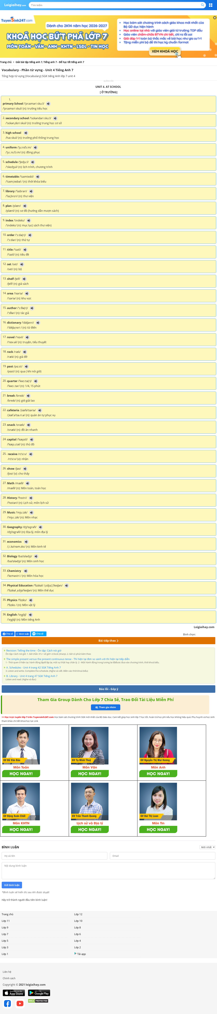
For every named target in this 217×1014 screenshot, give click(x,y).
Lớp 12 (78, 914)
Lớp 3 (5, 947)
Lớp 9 (5, 927)
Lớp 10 (78, 920)
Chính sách (9, 978)
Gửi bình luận (11, 885)
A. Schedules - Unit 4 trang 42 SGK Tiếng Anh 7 (33, 667)
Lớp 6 (77, 934)
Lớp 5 (5, 940)
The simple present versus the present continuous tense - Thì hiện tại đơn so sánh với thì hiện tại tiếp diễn (68, 659)
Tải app (80, 954)
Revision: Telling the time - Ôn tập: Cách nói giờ (33, 650)
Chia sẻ (8, 633)
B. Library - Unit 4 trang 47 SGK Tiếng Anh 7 (31, 676)
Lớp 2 (77, 947)
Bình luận (22, 634)
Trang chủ (7, 914)
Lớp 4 (77, 940)
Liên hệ (7, 971)
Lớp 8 (77, 927)
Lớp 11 (6, 920)
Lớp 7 (5, 934)
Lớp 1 (5, 954)
